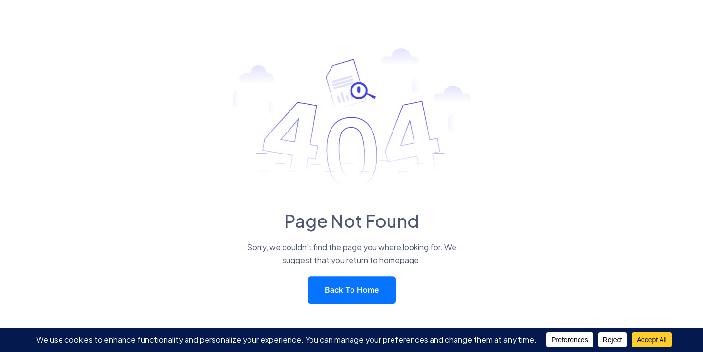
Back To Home (352, 290)
